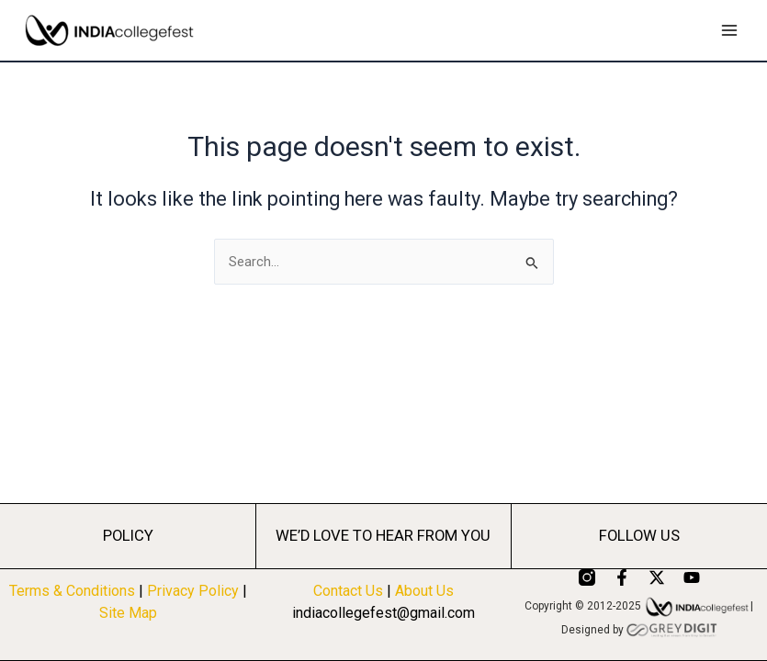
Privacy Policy (195, 590)
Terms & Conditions (72, 590)
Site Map (128, 613)
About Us (424, 590)
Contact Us (348, 590)
